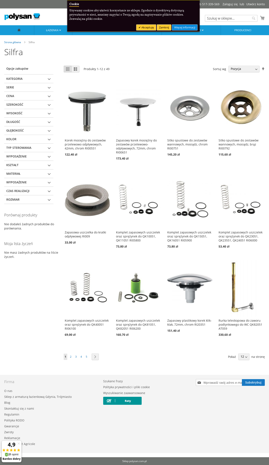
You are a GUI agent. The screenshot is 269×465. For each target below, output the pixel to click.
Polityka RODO (14, 420)
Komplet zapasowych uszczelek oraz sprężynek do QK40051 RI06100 (87, 324)
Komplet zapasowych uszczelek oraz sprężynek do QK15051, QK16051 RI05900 (189, 236)
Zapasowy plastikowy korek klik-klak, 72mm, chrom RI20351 (189, 322)
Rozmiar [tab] (13, 199)
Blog (7, 403)
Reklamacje (12, 438)
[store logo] (22, 16)
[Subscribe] (253, 382)
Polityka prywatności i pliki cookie (126, 387)
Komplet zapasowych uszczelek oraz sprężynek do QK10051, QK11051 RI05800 (138, 236)
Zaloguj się (230, 4)
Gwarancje (11, 426)
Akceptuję (147, 27)
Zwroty (9, 432)
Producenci (242, 30)
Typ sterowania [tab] (18, 148)
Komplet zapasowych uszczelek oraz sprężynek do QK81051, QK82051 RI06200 (138, 324)
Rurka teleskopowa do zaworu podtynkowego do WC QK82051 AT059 (240, 324)
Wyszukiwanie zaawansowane (124, 393)
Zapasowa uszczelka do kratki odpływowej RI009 (85, 234)
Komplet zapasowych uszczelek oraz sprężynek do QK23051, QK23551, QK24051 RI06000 (240, 236)
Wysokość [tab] (14, 113)
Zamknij (164, 27)
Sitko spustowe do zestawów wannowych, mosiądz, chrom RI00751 (187, 144)
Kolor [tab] (11, 139)
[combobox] (231, 18)
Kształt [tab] (12, 165)
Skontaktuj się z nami (19, 408)
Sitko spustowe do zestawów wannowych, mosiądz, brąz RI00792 (238, 144)
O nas (8, 391)
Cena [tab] (10, 96)
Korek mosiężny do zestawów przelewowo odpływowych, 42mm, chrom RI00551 (85, 144)
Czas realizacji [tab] (17, 191)
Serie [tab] (10, 87)
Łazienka (52, 30)
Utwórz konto (255, 4)
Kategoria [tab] (14, 79)
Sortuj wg (219, 69)
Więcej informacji (184, 27)
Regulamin (11, 414)
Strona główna (13, 42)
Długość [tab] (13, 122)
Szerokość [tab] (14, 105)
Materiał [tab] (13, 174)
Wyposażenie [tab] (16, 156)
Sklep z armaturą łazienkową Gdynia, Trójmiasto (38, 397)
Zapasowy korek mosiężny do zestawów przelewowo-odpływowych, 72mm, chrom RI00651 (136, 146)
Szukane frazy (113, 381)
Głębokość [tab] (15, 130)
